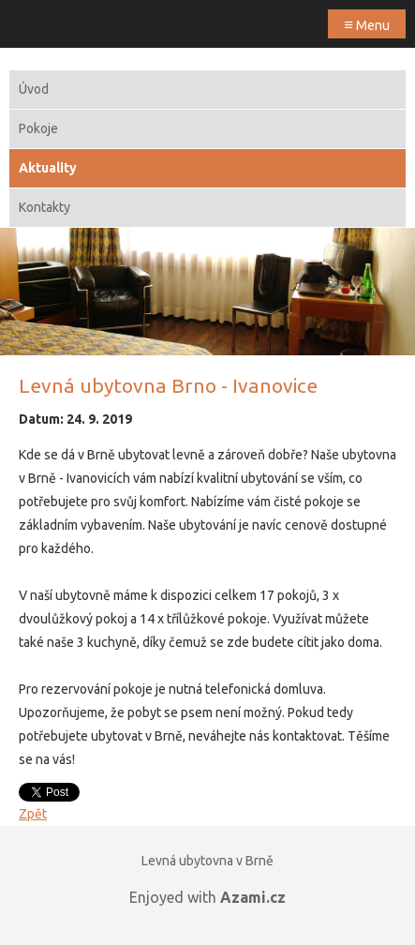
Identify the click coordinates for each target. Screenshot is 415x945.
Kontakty (44, 207)
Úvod (34, 89)
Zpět (33, 813)
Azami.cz (253, 897)
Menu (367, 24)
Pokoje (38, 128)
